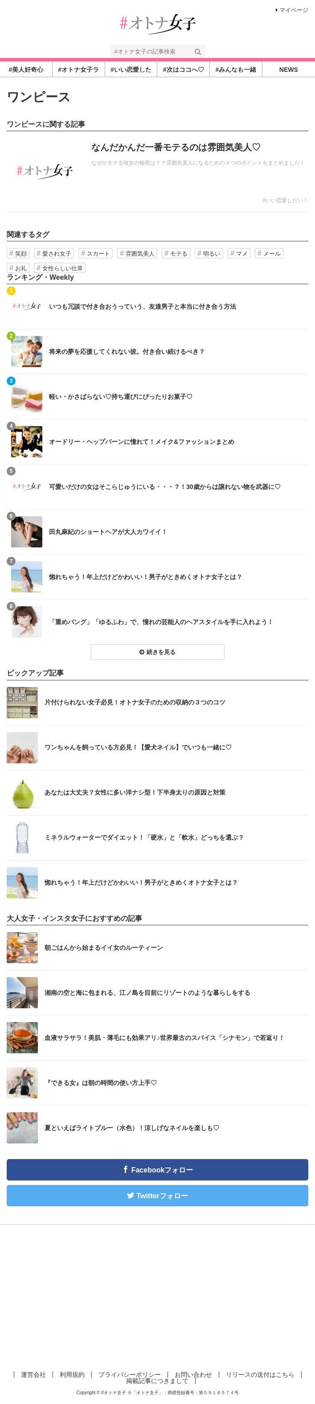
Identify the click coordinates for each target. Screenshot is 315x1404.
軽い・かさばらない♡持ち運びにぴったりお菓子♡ (120, 396)
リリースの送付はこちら (260, 1374)
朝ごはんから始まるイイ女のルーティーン (104, 947)
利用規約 (72, 1374)
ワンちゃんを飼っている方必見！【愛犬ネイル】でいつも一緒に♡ (138, 747)
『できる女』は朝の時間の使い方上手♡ (101, 1082)
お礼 (21, 268)
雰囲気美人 (140, 253)
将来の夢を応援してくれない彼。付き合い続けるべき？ (127, 351)
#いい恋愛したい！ (285, 200)
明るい (212, 253)
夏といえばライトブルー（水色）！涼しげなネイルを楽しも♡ (132, 1127)
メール (272, 253)
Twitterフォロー (162, 1196)
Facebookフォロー (162, 1170)
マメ (242, 253)
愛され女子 (56, 253)
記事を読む (157, 172)
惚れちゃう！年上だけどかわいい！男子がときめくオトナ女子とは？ (145, 576)
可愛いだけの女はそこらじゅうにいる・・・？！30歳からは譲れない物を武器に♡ (165, 486)
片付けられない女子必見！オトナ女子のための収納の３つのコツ (135, 702)
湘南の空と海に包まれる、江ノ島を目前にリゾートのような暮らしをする (147, 992)
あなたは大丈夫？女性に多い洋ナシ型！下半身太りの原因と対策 (135, 792)
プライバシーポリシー (129, 1374)
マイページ (292, 10)
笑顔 (21, 253)
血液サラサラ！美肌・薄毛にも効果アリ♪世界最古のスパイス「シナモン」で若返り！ (165, 1037)
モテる (179, 253)
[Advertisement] (157, 1296)
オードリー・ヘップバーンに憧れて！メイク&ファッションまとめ (141, 441)
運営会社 (33, 1374)
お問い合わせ (193, 1374)
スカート (98, 253)
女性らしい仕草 (62, 268)
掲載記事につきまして (157, 1381)
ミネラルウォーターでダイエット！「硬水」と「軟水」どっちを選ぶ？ (144, 837)
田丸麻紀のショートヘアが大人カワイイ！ (108, 531)
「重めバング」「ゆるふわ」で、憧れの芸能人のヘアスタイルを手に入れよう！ (161, 621)
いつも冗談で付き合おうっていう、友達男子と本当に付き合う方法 (142, 306)
